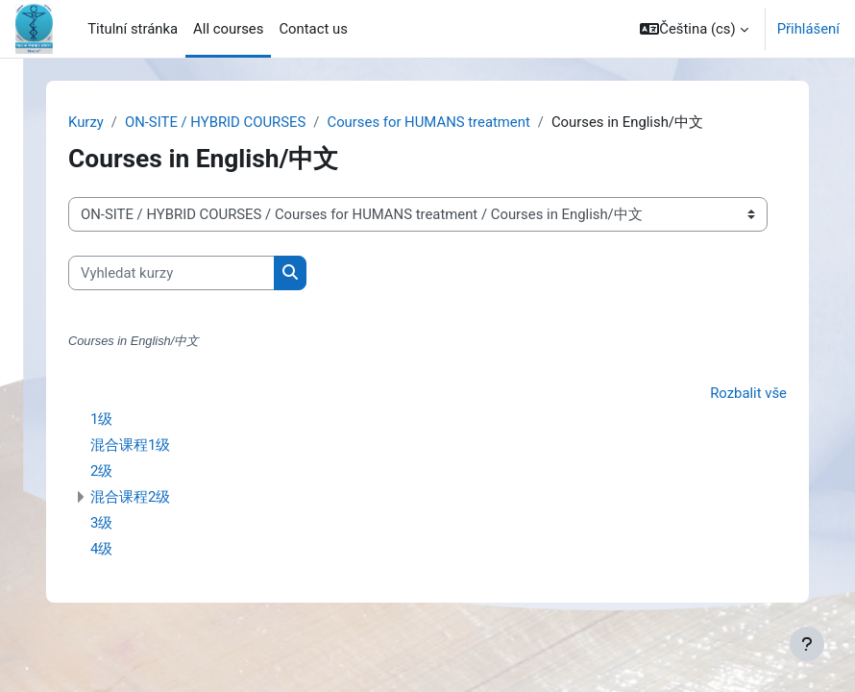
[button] (693, 29)
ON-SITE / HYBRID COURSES (215, 122)
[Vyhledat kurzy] (171, 273)
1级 (101, 419)
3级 (101, 522)
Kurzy (86, 122)
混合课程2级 (130, 497)
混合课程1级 (130, 445)
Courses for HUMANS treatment (428, 122)
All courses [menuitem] (228, 28)
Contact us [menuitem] (313, 28)
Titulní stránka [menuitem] (132, 28)
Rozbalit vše (748, 393)
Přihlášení (808, 28)
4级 (101, 548)
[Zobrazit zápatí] (807, 644)
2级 (101, 471)
